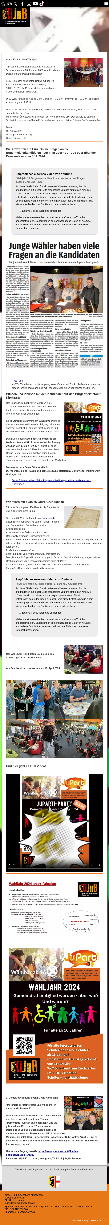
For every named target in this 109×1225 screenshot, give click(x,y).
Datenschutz (97, 1220)
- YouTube (17, 381)
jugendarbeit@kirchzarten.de (20, 1203)
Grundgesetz (48, 518)
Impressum (79, 1220)
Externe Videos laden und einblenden (41, 211)
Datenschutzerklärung (27, 228)
